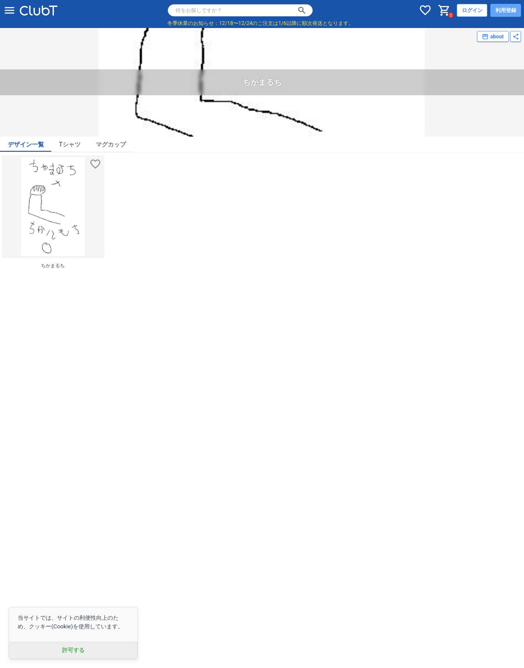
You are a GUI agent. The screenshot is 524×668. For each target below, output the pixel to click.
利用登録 (506, 10)
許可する (73, 650)
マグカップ (111, 144)
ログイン (472, 10)
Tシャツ (70, 144)
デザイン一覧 (26, 144)
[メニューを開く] (9, 10)
